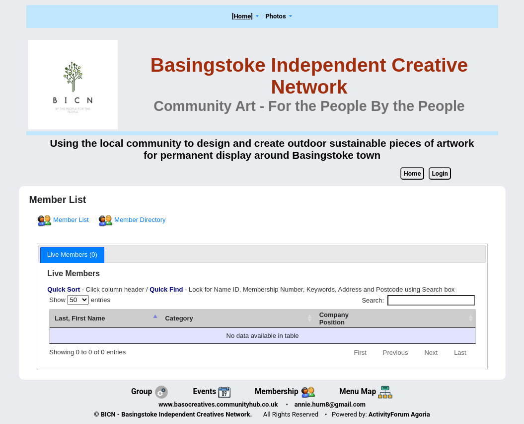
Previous (395, 352)
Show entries (79, 300)
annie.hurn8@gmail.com (330, 404)
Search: (418, 300)
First (360, 352)
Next (431, 352)
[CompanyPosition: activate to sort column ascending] (415, 319)
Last (460, 352)
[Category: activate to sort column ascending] (298, 319)
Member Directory (133, 219)
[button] (245, 16)
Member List (64, 219)
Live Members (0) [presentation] (72, 254)
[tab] (72, 255)
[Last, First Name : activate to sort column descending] (145, 319)
